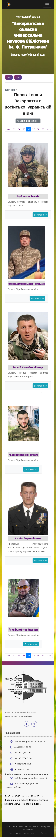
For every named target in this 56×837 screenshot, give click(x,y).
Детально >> (40, 214)
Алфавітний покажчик (28, 120)
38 (38, 129)
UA (9, 77)
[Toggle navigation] (47, 5)
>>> (49, 129)
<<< (8, 129)
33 (14, 129)
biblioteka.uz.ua (23, 769)
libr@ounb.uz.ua (24, 764)
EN (18, 77)
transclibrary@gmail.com (27, 783)
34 (19, 129)
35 (24, 129)
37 (33, 129)
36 (28, 129)
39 (43, 129)
